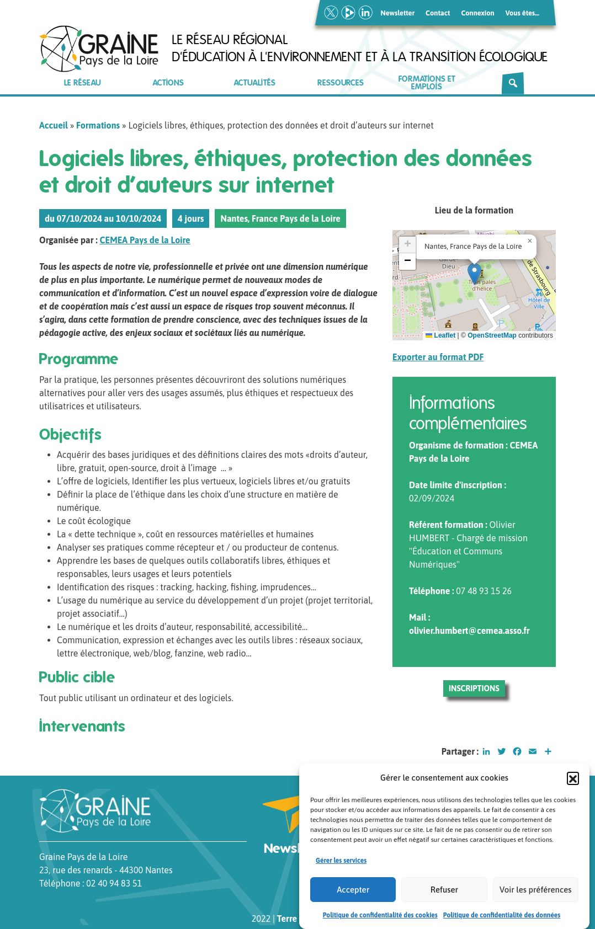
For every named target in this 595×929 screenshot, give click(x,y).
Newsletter (398, 13)
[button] (572, 779)
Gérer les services (341, 862)
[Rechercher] (513, 83)
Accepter (353, 891)
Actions (168, 83)
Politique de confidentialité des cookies (380, 917)
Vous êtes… (522, 13)
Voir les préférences (535, 891)
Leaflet (440, 335)
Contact (438, 13)
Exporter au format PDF (438, 357)
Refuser (444, 891)
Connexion (477, 13)
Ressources (340, 83)
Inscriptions (474, 688)
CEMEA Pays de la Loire (145, 240)
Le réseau (82, 83)
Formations (98, 125)
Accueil (53, 125)
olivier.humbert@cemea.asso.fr (469, 631)
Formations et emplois (427, 83)
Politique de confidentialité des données (502, 917)
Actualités (254, 83)
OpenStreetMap (492, 335)
